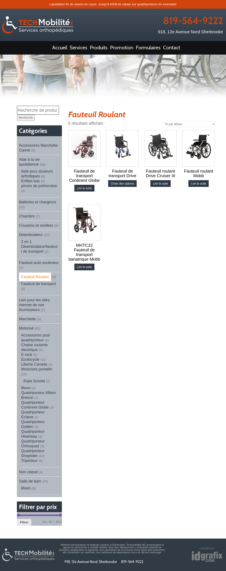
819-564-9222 (193, 21)
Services (78, 47)
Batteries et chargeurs (37, 202)
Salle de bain (30, 481)
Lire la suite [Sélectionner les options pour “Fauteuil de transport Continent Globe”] (84, 188)
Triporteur (29, 460)
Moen (26, 488)
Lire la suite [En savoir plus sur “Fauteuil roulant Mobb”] (198, 183)
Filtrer (24, 522)
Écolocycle (30, 359)
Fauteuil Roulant (35, 277)
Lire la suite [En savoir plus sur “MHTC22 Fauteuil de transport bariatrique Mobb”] (84, 267)
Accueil (59, 47)
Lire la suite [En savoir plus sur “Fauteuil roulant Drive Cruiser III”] (160, 183)
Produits (99, 47)
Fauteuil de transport (38, 284)
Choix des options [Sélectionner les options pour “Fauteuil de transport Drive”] (122, 183)
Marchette (27, 319)
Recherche (26, 117)
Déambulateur (31, 235)
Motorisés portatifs (36, 369)
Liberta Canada (34, 364)
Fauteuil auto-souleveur (39, 263)
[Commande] (189, 124)
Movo (25, 388)
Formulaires (148, 47)
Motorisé (26, 328)
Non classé (28, 472)
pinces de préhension (39, 186)
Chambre (27, 216)
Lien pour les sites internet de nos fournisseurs (34, 305)
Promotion (121, 47)
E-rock (26, 355)
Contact (171, 47)
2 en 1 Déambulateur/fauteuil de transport (39, 246)
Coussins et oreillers (36, 225)
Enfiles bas (30, 181)
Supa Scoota (34, 381)
